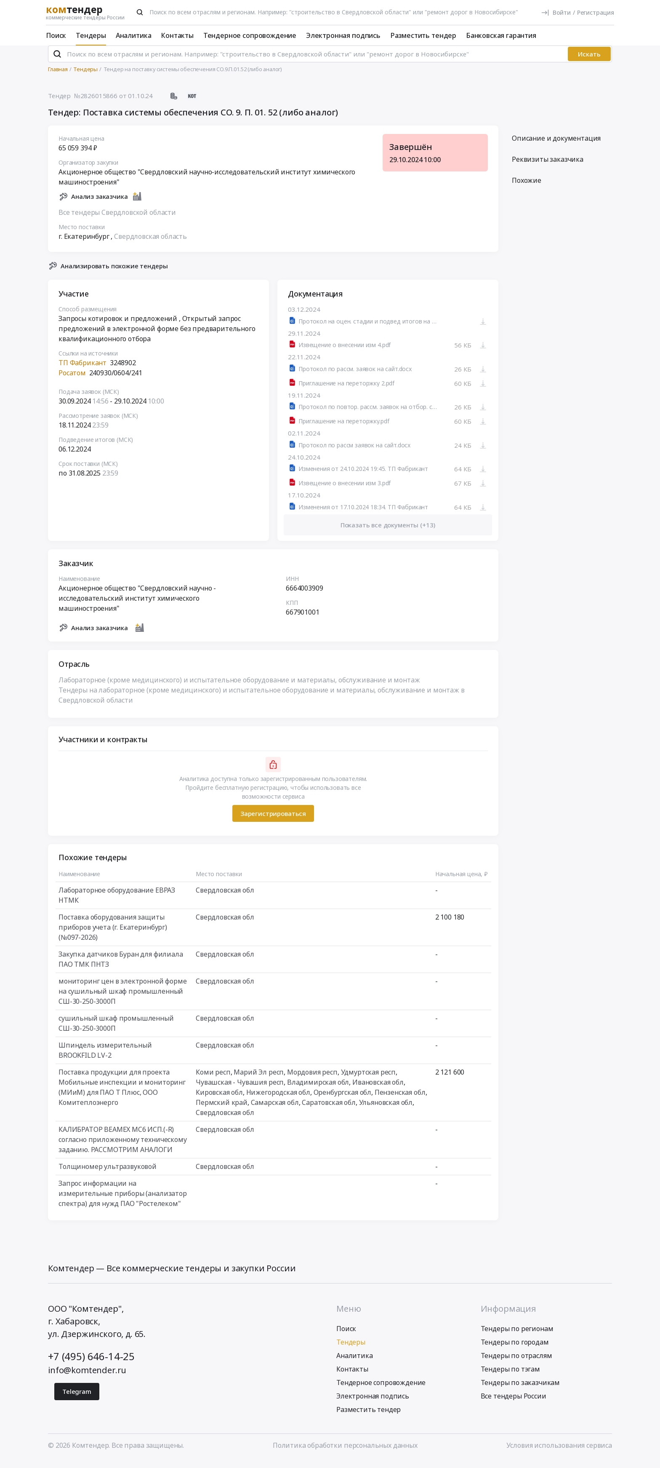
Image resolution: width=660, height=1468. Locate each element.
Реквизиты (547, 166)
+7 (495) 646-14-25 (91, 1363)
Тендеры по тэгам (510, 1376)
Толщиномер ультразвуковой (108, 1173)
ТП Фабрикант (82, 369)
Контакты (177, 35)
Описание (556, 145)
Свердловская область (150, 243)
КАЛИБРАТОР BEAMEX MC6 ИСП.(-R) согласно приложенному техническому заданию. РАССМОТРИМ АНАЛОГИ (123, 1146)
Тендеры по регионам (517, 1335)
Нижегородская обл (278, 1099)
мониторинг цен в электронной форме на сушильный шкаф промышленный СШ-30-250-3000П (123, 998)
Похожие (526, 187)
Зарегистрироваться (273, 820)
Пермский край (222, 1109)
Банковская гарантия (501, 35)
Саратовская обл (329, 1109)
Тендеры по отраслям (516, 1362)
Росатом (72, 380)
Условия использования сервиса (559, 1452)
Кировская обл (219, 1099)
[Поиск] (139, 12)
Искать (589, 61)
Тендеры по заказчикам (520, 1389)
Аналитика (134, 35)
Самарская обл (275, 1109)
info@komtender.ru (87, 1377)
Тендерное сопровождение (249, 35)
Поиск (56, 35)
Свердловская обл (225, 897)
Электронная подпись (343, 35)
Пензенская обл (400, 1099)
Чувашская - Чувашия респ (240, 1089)
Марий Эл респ (259, 1079)
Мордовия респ (312, 1079)
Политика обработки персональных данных (345, 1452)
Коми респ (213, 1079)
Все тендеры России (513, 1403)
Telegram (76, 1398)
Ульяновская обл (386, 1109)
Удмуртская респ (368, 1079)
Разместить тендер (423, 35)
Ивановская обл (378, 1089)
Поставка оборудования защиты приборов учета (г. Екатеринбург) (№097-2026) (113, 934)
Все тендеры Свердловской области (117, 219)
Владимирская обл (318, 1089)
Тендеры (91, 35)
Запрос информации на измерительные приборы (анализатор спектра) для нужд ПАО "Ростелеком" (123, 1200)
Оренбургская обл (342, 1099)
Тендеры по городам (515, 1349)
